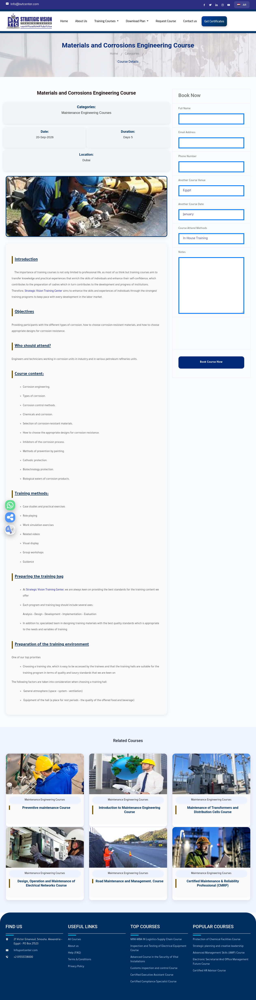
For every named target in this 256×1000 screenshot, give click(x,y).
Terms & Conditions (79, 937)
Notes (182, 258)
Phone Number (187, 158)
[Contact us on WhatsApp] (10, 505)
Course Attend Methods (192, 233)
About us (73, 923)
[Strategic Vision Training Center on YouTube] (229, 5)
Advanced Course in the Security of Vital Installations (154, 936)
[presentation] (211, 344)
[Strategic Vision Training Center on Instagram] (223, 5)
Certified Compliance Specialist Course (153, 959)
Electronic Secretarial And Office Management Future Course (220, 939)
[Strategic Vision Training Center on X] (211, 5)
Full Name (184, 108)
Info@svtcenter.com (24, 3)
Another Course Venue (191, 183)
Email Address (187, 133)
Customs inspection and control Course (154, 945)
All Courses (74, 917)
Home (64, 21)
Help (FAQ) (74, 930)
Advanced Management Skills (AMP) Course (218, 930)
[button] (10, 517)
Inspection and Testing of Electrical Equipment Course (158, 925)
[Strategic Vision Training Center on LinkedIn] (217, 5)
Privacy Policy (76, 943)
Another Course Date (191, 208)
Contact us (190, 21)
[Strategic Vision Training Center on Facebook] (205, 5)
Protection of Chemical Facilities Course (216, 917)
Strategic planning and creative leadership (218, 923)
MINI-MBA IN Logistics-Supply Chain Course (156, 917)
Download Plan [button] (136, 21)
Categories (132, 54)
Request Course (166, 21)
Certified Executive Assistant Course (152, 952)
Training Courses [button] (105, 21)
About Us (81, 21)
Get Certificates (214, 21)
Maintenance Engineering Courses (86, 112)
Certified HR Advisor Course (209, 948)
